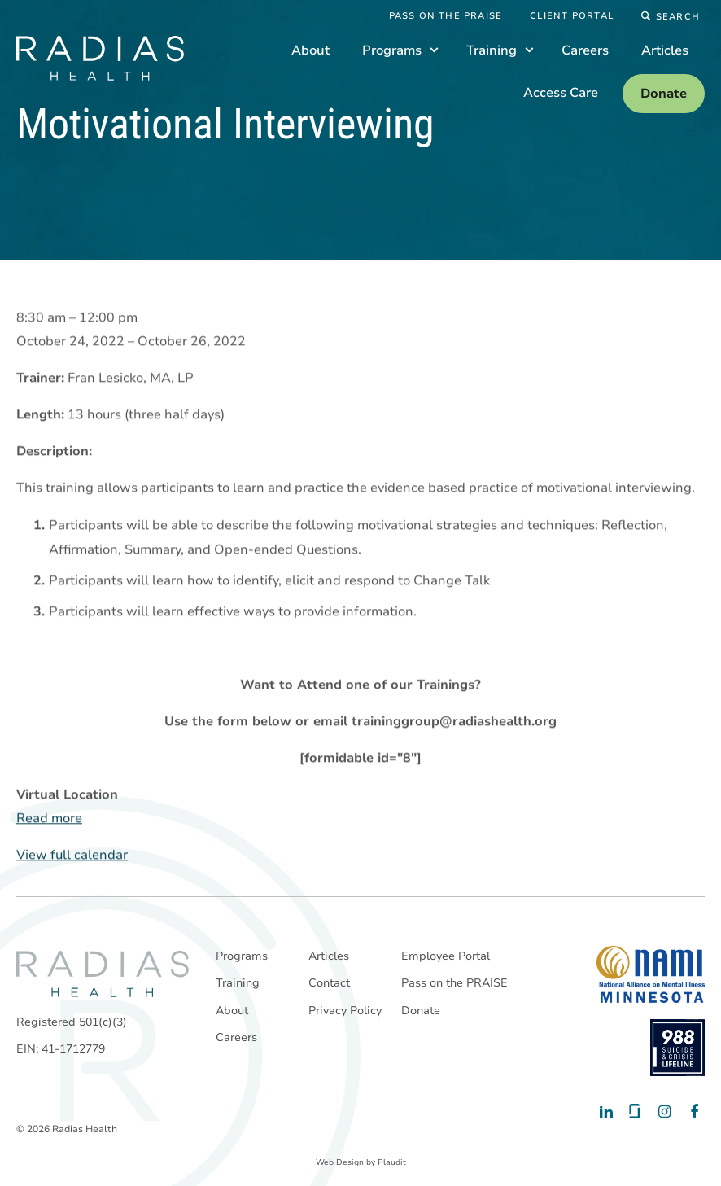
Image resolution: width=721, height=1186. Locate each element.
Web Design (340, 1162)
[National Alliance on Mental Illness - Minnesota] (650, 974)
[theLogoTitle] (100, 58)
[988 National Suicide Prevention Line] (677, 1047)
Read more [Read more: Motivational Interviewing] (49, 819)
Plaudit (392, 1162)
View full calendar (72, 855)
